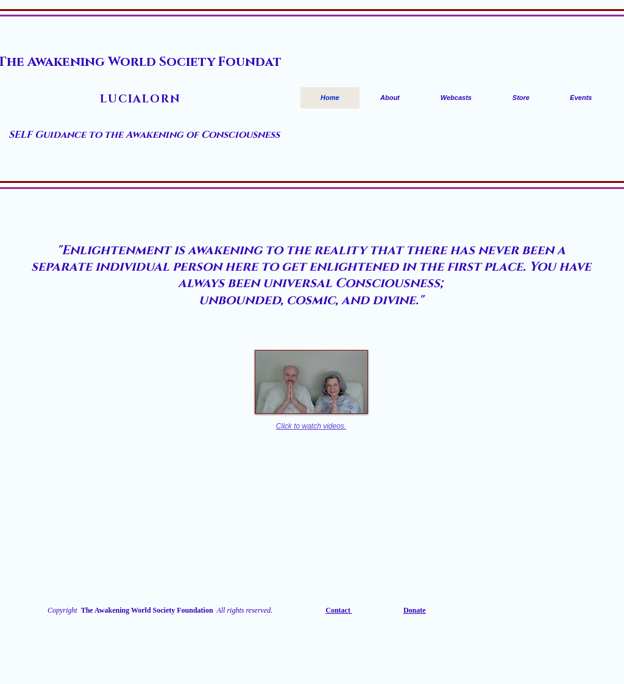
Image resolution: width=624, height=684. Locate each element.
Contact (338, 610)
